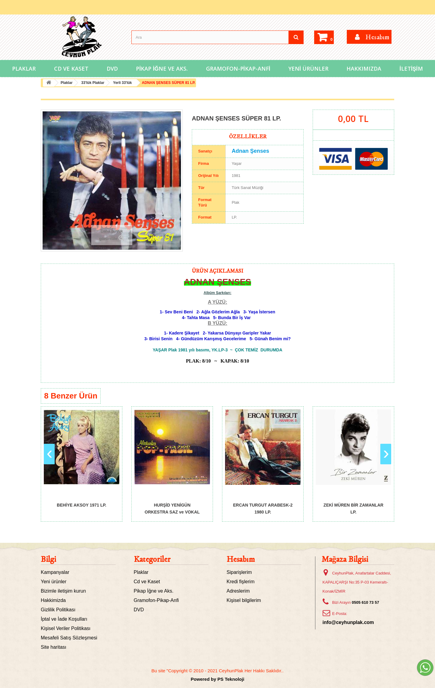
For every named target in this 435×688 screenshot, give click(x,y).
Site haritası (53, 647)
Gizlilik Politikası (58, 609)
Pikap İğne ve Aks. (162, 68)
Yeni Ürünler (308, 68)
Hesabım (241, 560)
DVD (112, 68)
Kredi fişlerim (240, 581)
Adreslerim (238, 591)
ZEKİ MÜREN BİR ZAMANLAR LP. (353, 508)
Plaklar (24, 68)
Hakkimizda (53, 600)
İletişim (411, 68)
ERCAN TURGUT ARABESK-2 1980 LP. (262, 508)
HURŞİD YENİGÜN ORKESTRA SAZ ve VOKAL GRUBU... (172, 508)
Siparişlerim (239, 572)
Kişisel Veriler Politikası (66, 628)
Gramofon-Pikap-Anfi (238, 68)
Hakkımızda (363, 68)
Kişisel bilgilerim (244, 600)
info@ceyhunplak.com (348, 622)
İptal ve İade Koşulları (64, 619)
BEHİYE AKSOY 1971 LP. (81, 505)
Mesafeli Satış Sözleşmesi (69, 637)
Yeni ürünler (53, 581)
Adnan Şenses (250, 151)
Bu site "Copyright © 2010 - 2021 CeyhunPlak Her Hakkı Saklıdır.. (217, 670)
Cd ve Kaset (71, 68)
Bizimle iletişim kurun (63, 591)
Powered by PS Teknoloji (217, 679)
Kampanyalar (55, 572)
